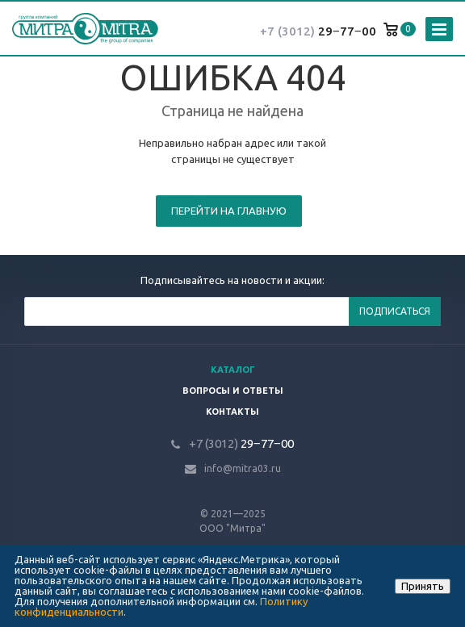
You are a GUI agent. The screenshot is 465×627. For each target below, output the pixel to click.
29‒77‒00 (318, 31)
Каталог (233, 369)
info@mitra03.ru (242, 468)
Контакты (232, 411)
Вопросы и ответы (232, 390)
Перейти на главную (229, 210)
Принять (422, 585)
